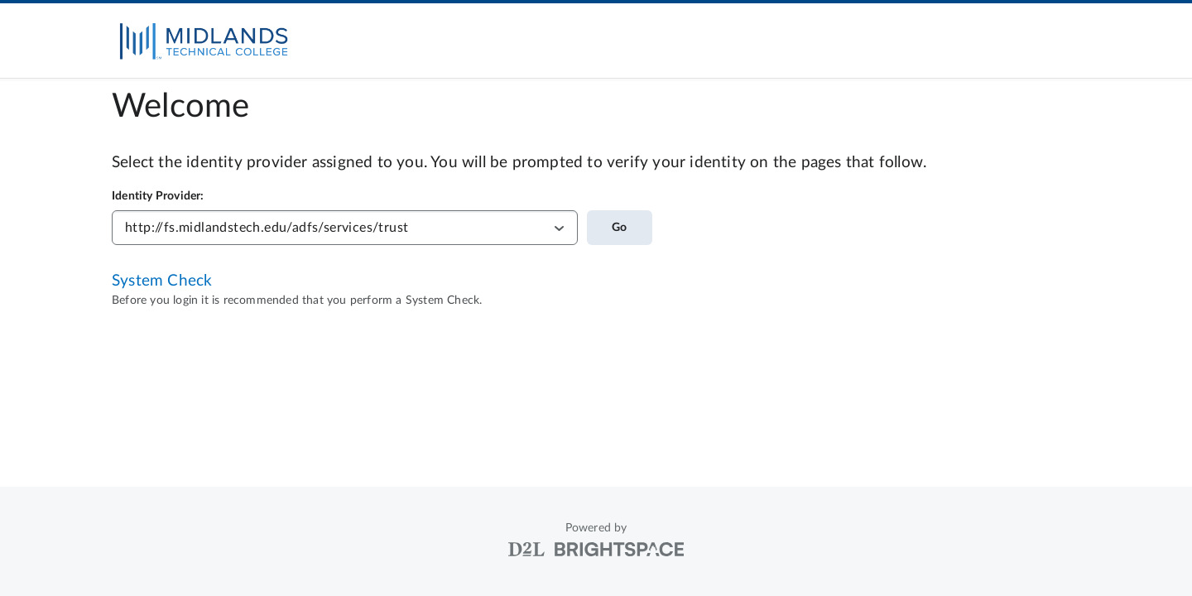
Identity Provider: (158, 196)
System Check (162, 281)
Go (619, 227)
